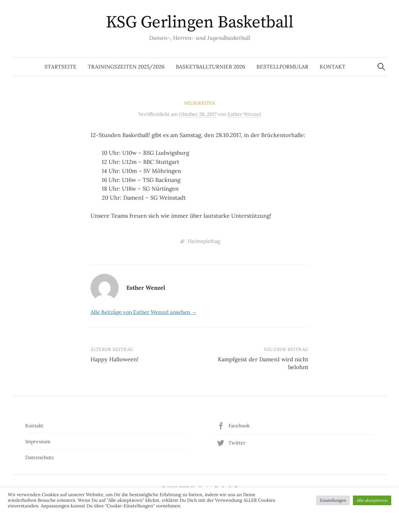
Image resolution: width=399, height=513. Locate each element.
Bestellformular (282, 66)
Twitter (237, 442)
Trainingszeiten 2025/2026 (126, 66)
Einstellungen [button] (333, 500)
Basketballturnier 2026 (210, 66)
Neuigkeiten (199, 103)
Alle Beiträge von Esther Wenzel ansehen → (144, 312)
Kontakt (332, 66)
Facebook (239, 425)
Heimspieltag (204, 241)
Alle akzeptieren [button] (372, 500)
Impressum (37, 441)
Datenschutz (39, 457)
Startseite (61, 66)
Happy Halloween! (114, 359)
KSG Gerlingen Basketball (199, 22)
